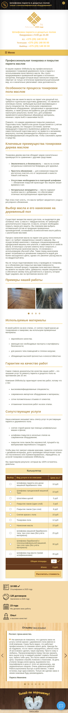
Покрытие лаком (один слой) (30, 504)
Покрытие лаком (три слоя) (29, 509)
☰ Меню (10, 52)
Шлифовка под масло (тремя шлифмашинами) (30, 554)
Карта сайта (34, 711)
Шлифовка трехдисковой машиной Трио (32, 492)
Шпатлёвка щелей (25, 498)
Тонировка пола (24, 520)
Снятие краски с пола (26, 515)
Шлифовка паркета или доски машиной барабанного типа (30, 484)
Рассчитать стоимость (47, 574)
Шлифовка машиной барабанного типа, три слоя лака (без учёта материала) (32, 533)
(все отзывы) (39, 628)
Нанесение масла (25, 525)
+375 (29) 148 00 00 (34, 39)
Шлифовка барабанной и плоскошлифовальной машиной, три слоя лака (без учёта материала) (31, 544)
